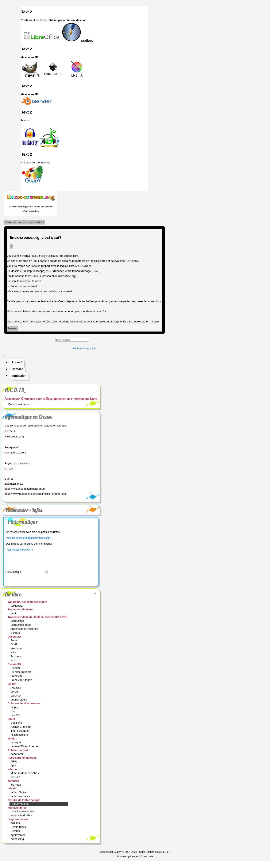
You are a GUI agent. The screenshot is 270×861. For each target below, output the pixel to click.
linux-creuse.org (14, 436)
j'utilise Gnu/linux (21, 726)
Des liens (17, 722)
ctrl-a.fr (8, 468)
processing (17, 839)
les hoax (16, 784)
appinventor (18, 835)
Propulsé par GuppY (110, 851)
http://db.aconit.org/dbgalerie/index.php (28, 537)
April (14, 765)
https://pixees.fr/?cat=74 (19, 549)
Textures (16, 656)
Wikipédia (17, 605)
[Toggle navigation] (4, 355)
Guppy (15, 707)
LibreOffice (17, 620)
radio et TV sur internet (25, 746)
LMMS (15, 691)
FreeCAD (17, 676)
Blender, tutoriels (21, 672)
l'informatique (23, 522)
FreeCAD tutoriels (22, 680)
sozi (13, 660)
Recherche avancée (85, 348)
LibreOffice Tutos (21, 624)
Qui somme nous (18, 404)
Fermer (12, 328)
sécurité (16, 777)
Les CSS (16, 715)
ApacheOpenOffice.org (25, 628)
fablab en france (21, 796)
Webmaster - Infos (50, 510)
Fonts (14, 640)
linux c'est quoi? (21, 730)
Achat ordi (17, 753)
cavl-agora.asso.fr (15, 452)
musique (16, 742)
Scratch (16, 831)
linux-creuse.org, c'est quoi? (24, 222)
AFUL (14, 761)
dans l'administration (23, 811)
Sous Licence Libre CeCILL (155, 851)
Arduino (16, 823)
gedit (14, 613)
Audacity (16, 687)
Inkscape (16, 648)
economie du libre (22, 815)
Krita (14, 652)
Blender (16, 668)
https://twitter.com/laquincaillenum (24, 488)
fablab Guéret (19, 792)
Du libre (50, 594)
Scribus (15, 632)
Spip (14, 711)
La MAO (16, 695)
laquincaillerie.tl (13, 483)
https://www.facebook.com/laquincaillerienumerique (35, 493)
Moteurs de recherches (25, 773)
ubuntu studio (19, 699)
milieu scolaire (20, 734)
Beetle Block (19, 827)
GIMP (14, 644)
